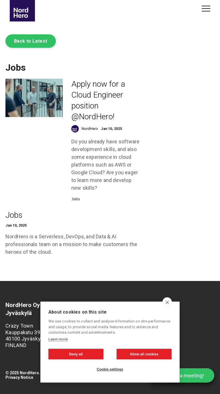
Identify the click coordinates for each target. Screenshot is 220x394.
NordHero (90, 128)
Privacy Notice (19, 377)
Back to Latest (30, 41)
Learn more (58, 339)
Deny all (76, 354)
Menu (206, 8)
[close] (167, 302)
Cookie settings (110, 369)
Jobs (75, 199)
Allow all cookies (144, 354)
